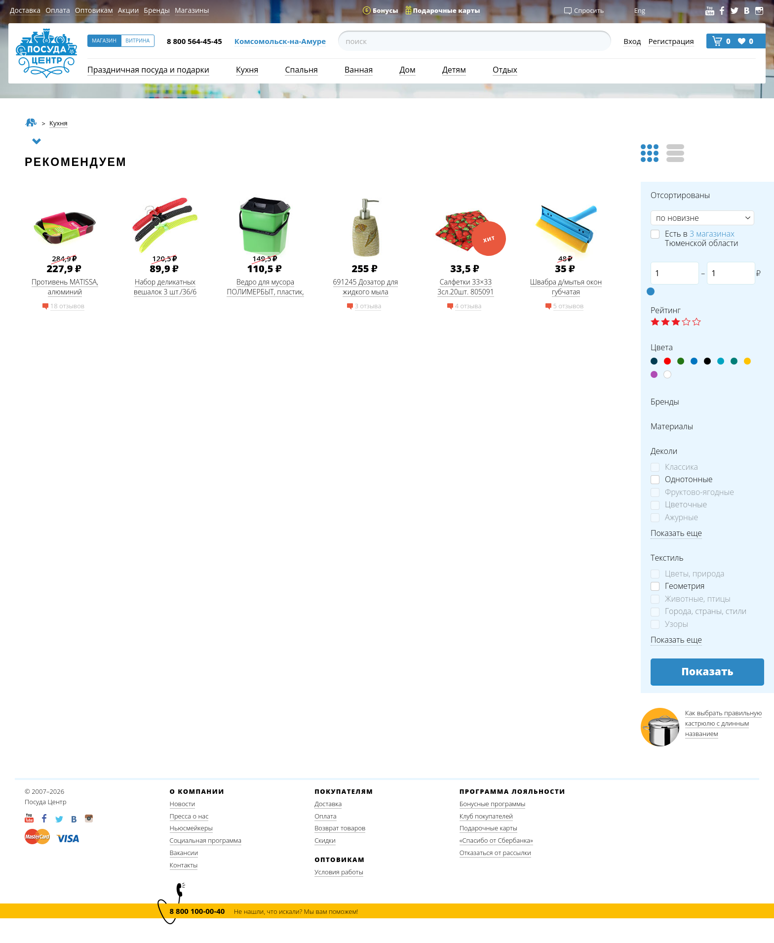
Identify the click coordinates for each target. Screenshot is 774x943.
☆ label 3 (675, 322)
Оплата (57, 10)
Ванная (359, 69)
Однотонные (689, 479)
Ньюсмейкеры (191, 827)
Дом (407, 69)
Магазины (192, 10)
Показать (707, 671)
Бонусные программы (493, 803)
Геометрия (685, 586)
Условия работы (338, 871)
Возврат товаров (339, 827)
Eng (639, 10)
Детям (454, 69)
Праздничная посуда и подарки (148, 69)
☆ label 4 (686, 322)
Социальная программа (205, 840)
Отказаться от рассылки (495, 852)
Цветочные (686, 504)
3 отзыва (368, 305)
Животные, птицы (698, 599)
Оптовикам (94, 10)
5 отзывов (568, 305)
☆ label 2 (665, 322)
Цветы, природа (695, 573)
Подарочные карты (488, 827)
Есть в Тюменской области (701, 238)
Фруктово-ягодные (699, 492)
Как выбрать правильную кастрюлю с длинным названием (723, 723)
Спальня (301, 69)
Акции (128, 10)
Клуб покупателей (486, 816)
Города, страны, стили (705, 611)
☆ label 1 (655, 322)
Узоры (676, 624)
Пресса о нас (189, 816)
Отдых (505, 69)
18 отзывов (67, 305)
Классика (681, 467)
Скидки (325, 840)
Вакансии (184, 852)
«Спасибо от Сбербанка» (496, 840)
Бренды (157, 10)
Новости (182, 803)
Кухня (247, 69)
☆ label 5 (696, 322)
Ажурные (681, 517)
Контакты (184, 865)
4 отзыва (468, 305)
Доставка (25, 10)
